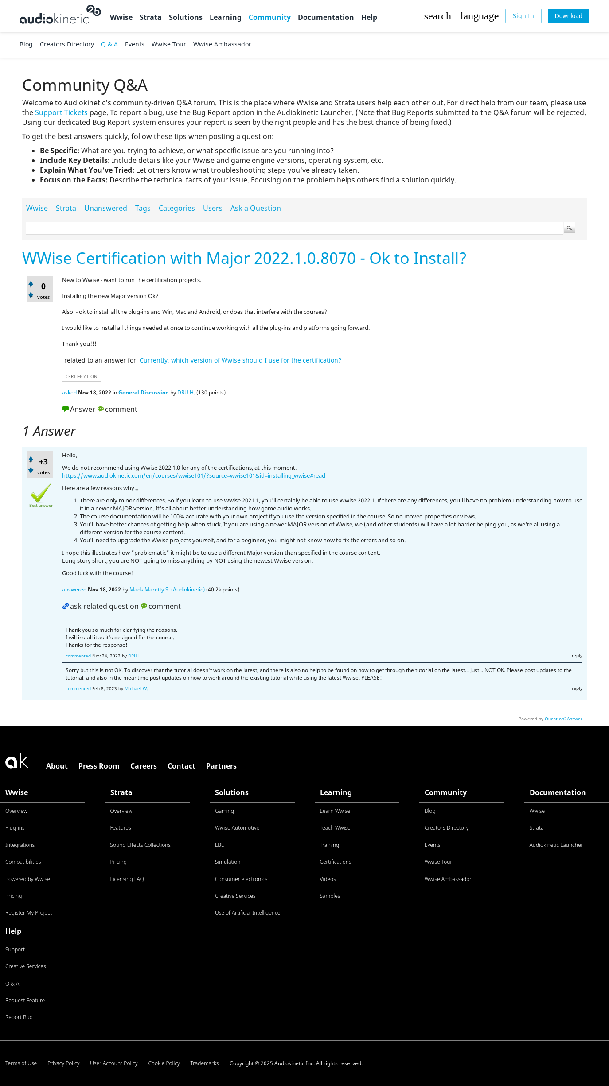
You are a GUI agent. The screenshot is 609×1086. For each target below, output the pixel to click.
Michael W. (136, 688)
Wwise (121, 17)
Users (213, 208)
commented (78, 656)
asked (69, 392)
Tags (143, 208)
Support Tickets (61, 112)
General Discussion (143, 392)
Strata (151, 17)
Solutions (186, 17)
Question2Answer (563, 718)
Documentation (326, 17)
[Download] (568, 16)
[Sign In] (523, 16)
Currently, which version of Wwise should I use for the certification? (240, 360)
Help (369, 17)
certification (82, 376)
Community (270, 17)
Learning (226, 17)
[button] (437, 16)
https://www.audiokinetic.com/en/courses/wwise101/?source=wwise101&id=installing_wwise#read (193, 475)
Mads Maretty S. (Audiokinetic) (167, 589)
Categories (177, 208)
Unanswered (105, 208)
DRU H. (186, 392)
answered (74, 589)
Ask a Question (255, 208)
